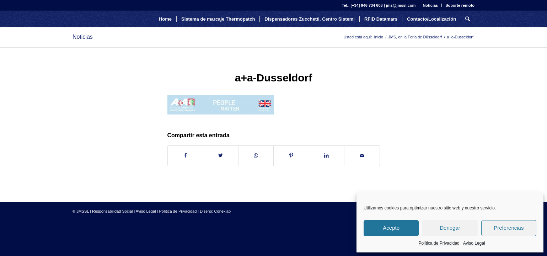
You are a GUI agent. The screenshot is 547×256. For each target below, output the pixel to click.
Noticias (430, 5)
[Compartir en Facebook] (185, 155)
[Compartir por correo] (361, 155)
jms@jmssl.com (400, 5)
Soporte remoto (459, 5)
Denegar (450, 228)
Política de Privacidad (438, 243)
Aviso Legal (474, 243)
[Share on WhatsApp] (255, 155)
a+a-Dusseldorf (273, 78)
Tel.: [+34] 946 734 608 (362, 5)
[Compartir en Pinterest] (291, 155)
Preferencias (509, 228)
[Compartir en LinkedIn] (326, 155)
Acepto (391, 228)
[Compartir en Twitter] (220, 155)
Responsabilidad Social (112, 211)
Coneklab (222, 211)
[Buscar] (467, 19)
